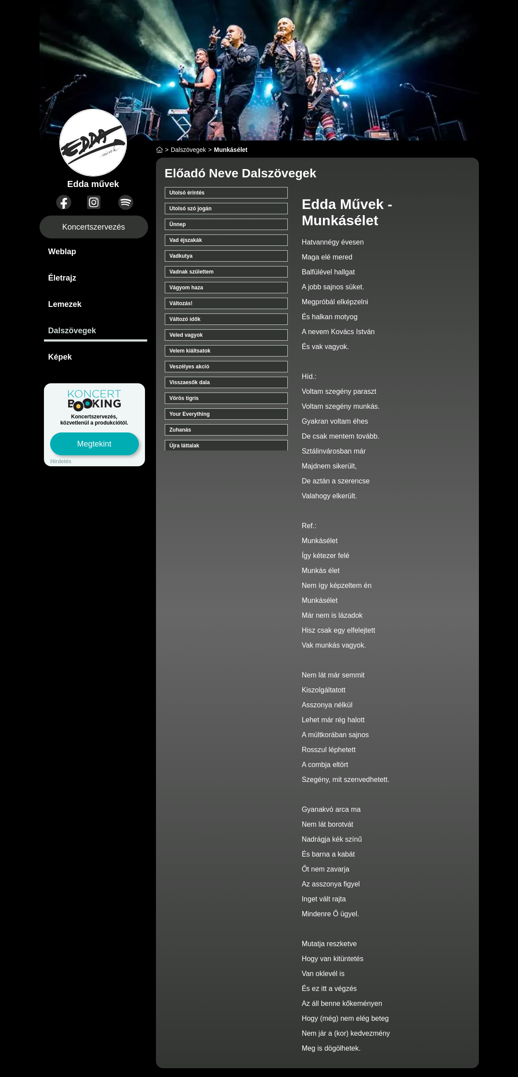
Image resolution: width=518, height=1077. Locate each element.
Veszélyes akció (190, 367)
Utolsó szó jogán (191, 208)
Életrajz (62, 278)
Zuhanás (180, 430)
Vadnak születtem (192, 272)
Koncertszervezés (93, 227)
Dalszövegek (72, 330)
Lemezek (65, 304)
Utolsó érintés (187, 193)
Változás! (181, 303)
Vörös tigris (184, 398)
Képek (60, 357)
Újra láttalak (184, 446)
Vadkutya (181, 256)
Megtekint (94, 443)
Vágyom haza (186, 288)
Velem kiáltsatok (190, 351)
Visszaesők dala (190, 382)
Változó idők (185, 319)
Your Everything (190, 414)
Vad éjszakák (186, 240)
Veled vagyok (186, 335)
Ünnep (178, 224)
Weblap (62, 251)
